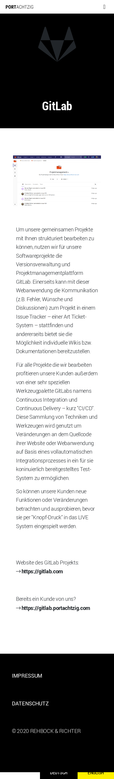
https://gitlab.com (42, 571)
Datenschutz (30, 703)
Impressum (27, 675)
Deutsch (59, 772)
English (96, 772)
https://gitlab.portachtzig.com (56, 607)
